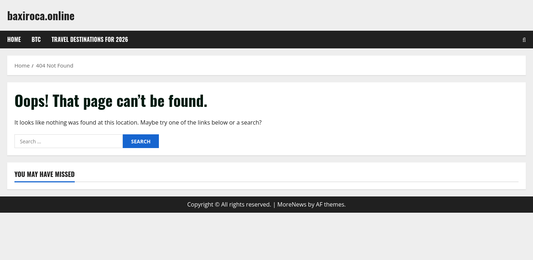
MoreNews (292, 204)
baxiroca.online (40, 15)
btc (36, 39)
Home (14, 39)
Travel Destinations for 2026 (90, 39)
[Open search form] (524, 40)
